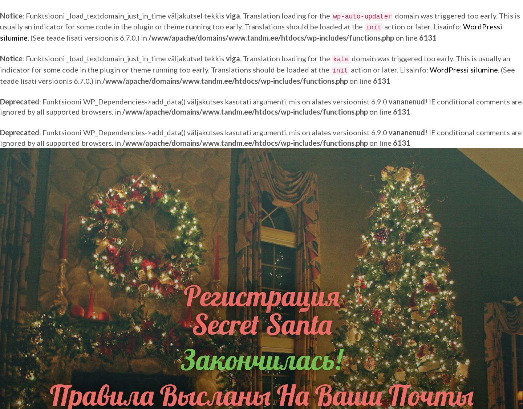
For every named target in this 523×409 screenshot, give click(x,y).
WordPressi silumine (464, 69)
